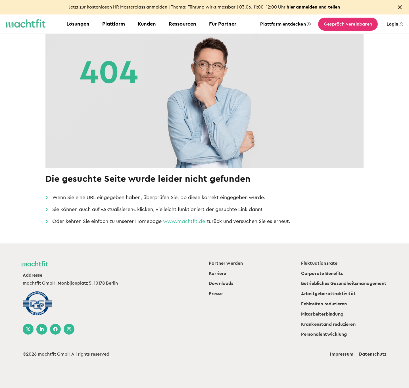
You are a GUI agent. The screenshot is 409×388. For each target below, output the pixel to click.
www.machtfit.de (184, 221)
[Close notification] (400, 7)
